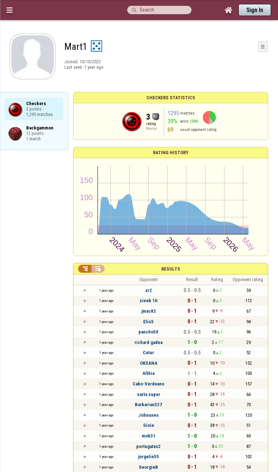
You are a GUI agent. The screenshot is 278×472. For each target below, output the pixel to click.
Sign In (254, 10)
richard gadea (148, 342)
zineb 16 (148, 300)
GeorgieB (148, 467)
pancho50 (148, 332)
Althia (148, 373)
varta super (148, 394)
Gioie (148, 425)
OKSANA (148, 363)
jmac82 (148, 311)
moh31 (149, 436)
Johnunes (148, 415)
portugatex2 (148, 446)
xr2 (148, 290)
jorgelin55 (148, 456)
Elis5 (148, 321)
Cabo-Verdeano (148, 384)
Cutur (148, 352)
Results (170, 269)
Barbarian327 (148, 404)
